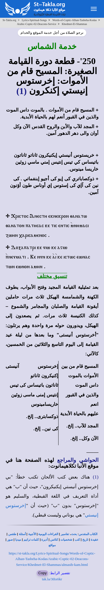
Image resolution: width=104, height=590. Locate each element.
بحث (74, 534)
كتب (77, 539)
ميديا (18, 539)
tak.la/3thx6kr (52, 579)
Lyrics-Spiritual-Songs (34, 20)
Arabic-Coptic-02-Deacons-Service (36, 24)
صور (10, 539)
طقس (12, 534)
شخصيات (66, 539)
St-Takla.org (9, 20)
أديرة (44, 539)
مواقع (52, 545)
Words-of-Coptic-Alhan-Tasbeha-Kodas (74, 20)
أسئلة (22, 534)
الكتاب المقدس (88, 534)
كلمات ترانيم (31, 539)
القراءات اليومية (48, 534)
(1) (21, 91)
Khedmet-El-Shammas (74, 24)
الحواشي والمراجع (77, 460)
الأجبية (32, 534)
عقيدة (94, 539)
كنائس (54, 539)
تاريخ (85, 539)
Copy (42, 573)
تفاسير (65, 534)
